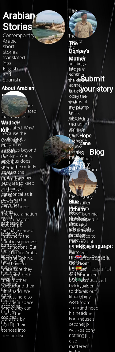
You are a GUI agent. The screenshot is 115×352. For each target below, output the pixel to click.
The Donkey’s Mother (79, 51)
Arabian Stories (19, 21)
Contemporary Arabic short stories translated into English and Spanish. (18, 57)
